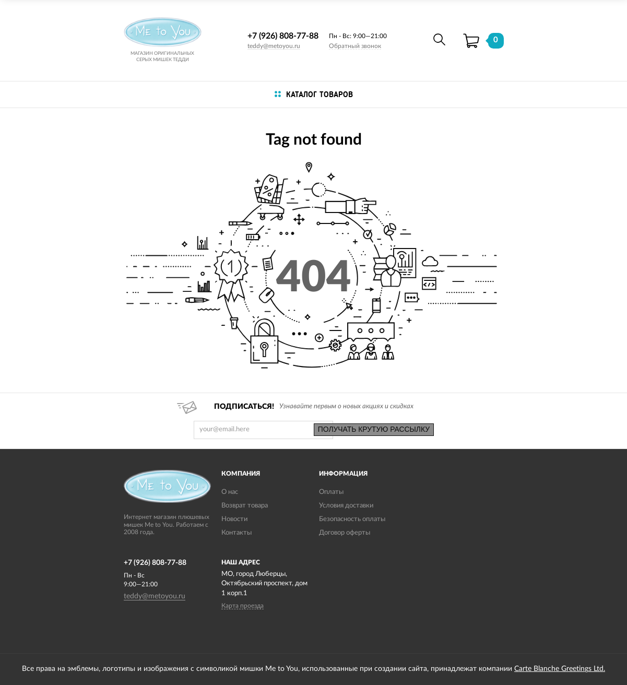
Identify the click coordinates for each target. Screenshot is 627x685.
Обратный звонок (355, 46)
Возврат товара (244, 505)
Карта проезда (242, 606)
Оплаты (331, 492)
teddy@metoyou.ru (273, 46)
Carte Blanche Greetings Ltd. (559, 668)
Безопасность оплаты (352, 519)
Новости (234, 519)
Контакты (236, 532)
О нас (229, 492)
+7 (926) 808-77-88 (282, 36)
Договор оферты (344, 532)
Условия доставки (346, 505)
